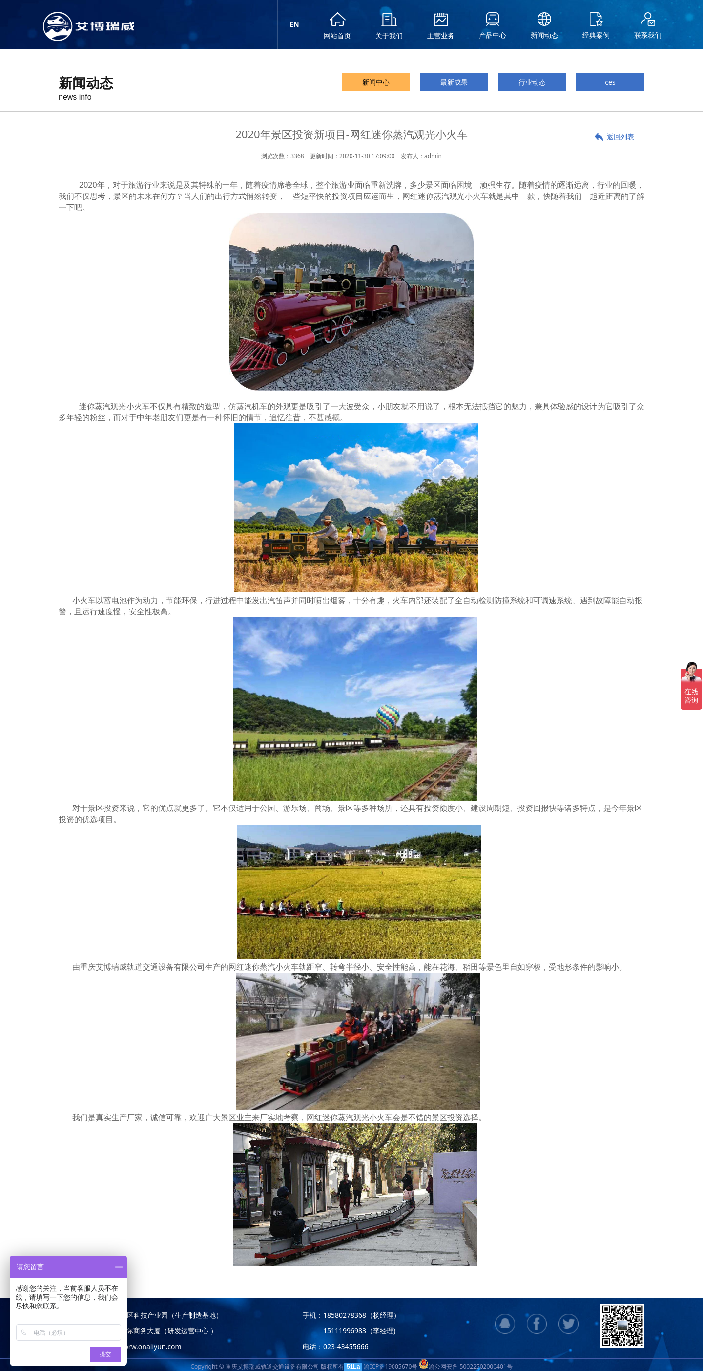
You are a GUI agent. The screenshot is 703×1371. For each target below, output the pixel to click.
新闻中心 (376, 82)
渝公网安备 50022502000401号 (465, 1366)
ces (610, 82)
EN (294, 24)
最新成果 (454, 82)
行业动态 (532, 82)
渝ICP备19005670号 (390, 1366)
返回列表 (620, 136)
